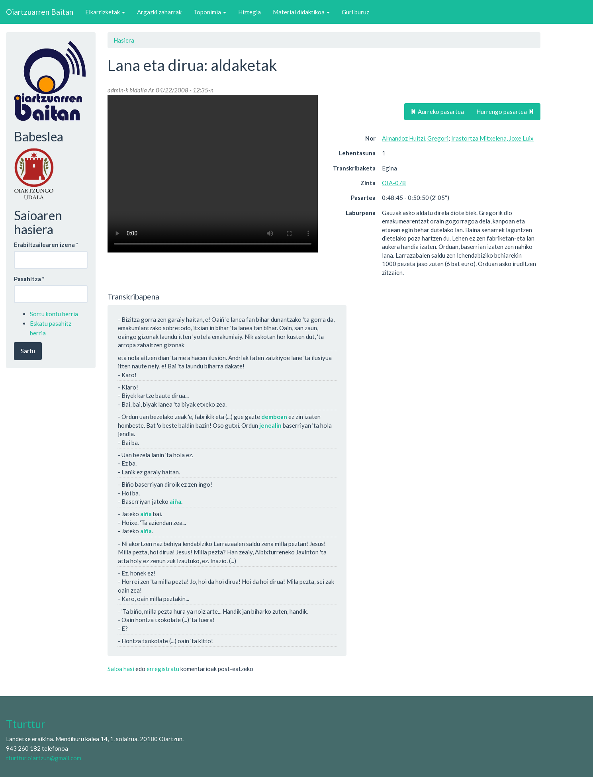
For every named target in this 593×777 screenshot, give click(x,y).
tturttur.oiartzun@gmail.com (43, 757)
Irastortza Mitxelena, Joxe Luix (492, 138)
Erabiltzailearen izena (46, 244)
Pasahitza (29, 278)
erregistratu (163, 668)
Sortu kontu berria (54, 313)
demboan (274, 416)
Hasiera (124, 40)
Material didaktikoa (301, 12)
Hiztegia (249, 12)
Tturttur (25, 724)
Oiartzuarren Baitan (39, 11)
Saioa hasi (121, 668)
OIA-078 (394, 182)
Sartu (28, 350)
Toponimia (210, 12)
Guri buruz (355, 12)
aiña (175, 501)
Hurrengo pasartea (505, 111)
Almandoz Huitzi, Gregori (415, 138)
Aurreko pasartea (437, 111)
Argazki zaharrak (159, 12)
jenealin (270, 425)
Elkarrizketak (105, 12)
